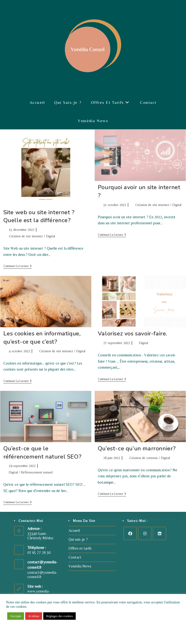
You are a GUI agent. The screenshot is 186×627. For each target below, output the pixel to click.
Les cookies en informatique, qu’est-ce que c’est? (42, 338)
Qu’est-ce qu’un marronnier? (137, 448)
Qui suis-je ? (78, 539)
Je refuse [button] (33, 616)
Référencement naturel (37, 472)
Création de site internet (26, 236)
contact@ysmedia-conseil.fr (42, 574)
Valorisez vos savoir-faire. (132, 333)
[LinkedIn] (159, 533)
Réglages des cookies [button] (59, 616)
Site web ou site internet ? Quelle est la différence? (39, 216)
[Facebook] (130, 533)
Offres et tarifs (80, 548)
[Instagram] (144, 533)
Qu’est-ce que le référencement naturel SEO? (42, 452)
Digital (50, 236)
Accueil (74, 530)
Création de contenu (143, 458)
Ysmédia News (79, 566)
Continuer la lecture (17, 266)
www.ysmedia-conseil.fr (38, 593)
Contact (74, 557)
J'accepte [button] (15, 616)
